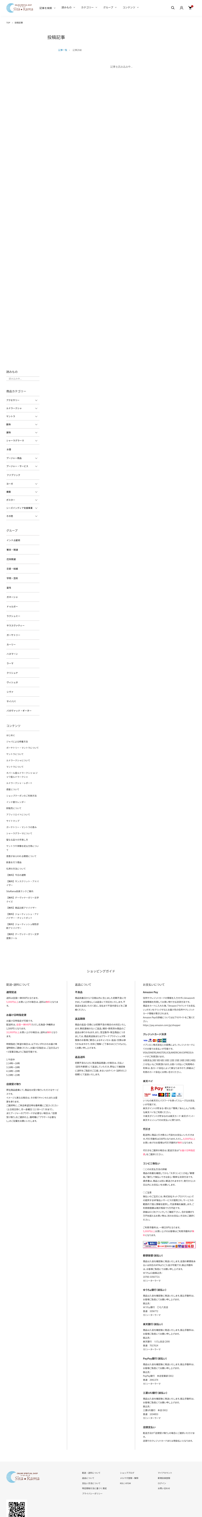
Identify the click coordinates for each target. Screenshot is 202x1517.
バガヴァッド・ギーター (18, 696)
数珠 (8, 424)
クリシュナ (11, 661)
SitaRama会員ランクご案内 (19, 865)
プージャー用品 (14, 457)
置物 (8, 432)
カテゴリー (87, 7)
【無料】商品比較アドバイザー (20, 880)
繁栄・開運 (11, 547)
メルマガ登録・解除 (129, 1449)
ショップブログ (127, 1444)
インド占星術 (13, 538)
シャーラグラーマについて (18, 813)
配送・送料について (91, 1444)
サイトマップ (12, 801)
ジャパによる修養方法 (16, 726)
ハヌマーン (11, 643)
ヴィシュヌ (11, 670)
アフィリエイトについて (17, 795)
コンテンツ (129, 7)
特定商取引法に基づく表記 (94, 1459)
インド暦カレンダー (15, 783)
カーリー (10, 635)
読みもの (67, 7)
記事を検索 (45, 8)
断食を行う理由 (13, 837)
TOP (8, 22)
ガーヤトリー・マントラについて (21, 732)
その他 (9, 514)
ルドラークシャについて (17, 744)
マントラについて (14, 750)
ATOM (128, 1454)
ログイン (162, 1454)
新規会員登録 (164, 1449)
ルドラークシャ (14, 408)
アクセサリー (12, 400)
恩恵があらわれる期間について (20, 831)
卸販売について (13, 789)
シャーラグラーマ (15, 440)
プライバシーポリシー (92, 1464)
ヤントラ (10, 416)
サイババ (10, 687)
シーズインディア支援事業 (19, 506)
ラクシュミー (13, 608)
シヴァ (9, 679)
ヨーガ (9, 482)
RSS (122, 1454)
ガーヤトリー (13, 626)
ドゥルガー (11, 599)
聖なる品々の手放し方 (16, 819)
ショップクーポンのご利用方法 (20, 777)
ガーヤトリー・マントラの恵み (20, 807)
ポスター (10, 498)
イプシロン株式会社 (152, 1016)
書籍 (8, 490)
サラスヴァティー (15, 617)
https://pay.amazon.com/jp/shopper (162, 996)
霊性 (8, 582)
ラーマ (9, 652)
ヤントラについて (14, 738)
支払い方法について (91, 1454)
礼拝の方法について (15, 843)
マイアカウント (165, 1444)
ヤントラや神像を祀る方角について (22, 825)
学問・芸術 (11, 573)
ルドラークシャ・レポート (18, 765)
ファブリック (13, 473)
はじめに (10, 720)
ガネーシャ (11, 591)
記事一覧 (62, 50)
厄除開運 (10, 556)
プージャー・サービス (17, 465)
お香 (8, 448)
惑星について (12, 771)
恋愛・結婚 (11, 564)
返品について (88, 1449)
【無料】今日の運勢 (15, 849)
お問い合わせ (164, 1459)
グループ (108, 7)
